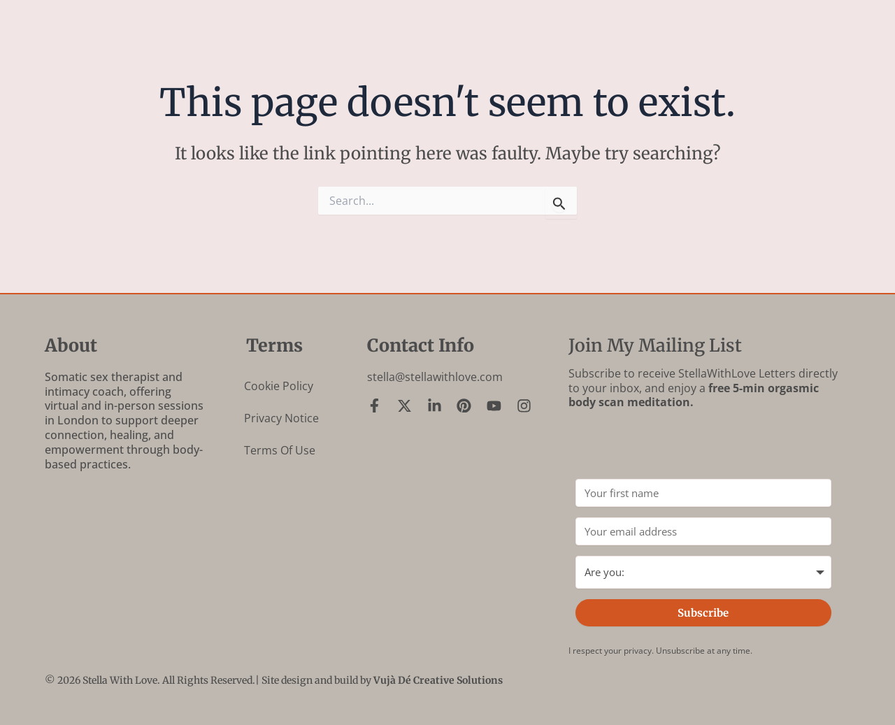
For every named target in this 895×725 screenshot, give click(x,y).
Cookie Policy (278, 386)
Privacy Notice (281, 418)
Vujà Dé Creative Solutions (438, 680)
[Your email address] (703, 531)
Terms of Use (279, 450)
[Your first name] (703, 493)
